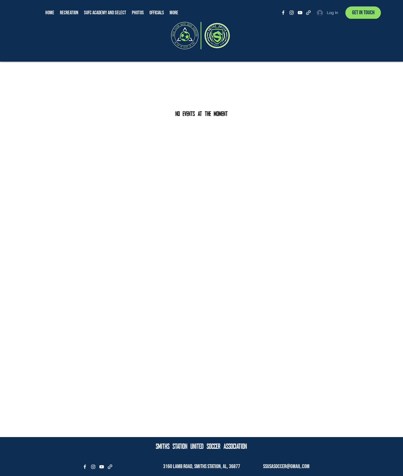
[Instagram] (291, 12)
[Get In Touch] (363, 12)
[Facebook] (283, 12)
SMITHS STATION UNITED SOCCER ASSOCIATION (201, 447)
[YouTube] (300, 12)
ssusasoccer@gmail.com (286, 466)
